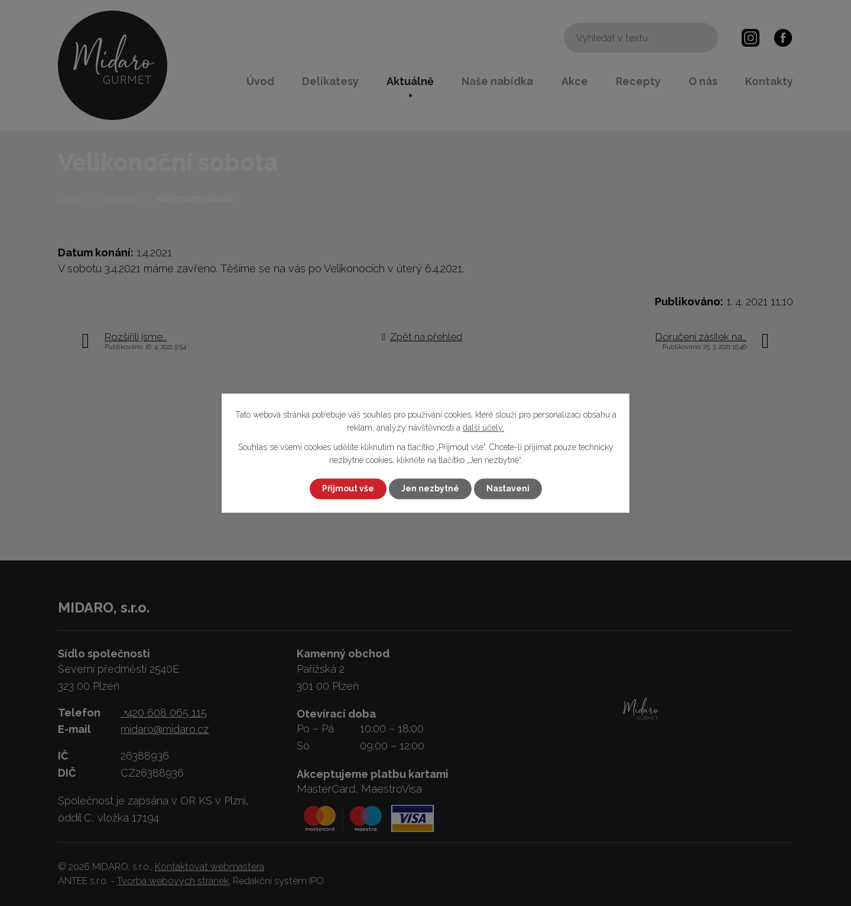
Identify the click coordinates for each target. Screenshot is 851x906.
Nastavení (508, 488)
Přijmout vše (348, 488)
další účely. (483, 428)
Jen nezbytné (430, 488)
